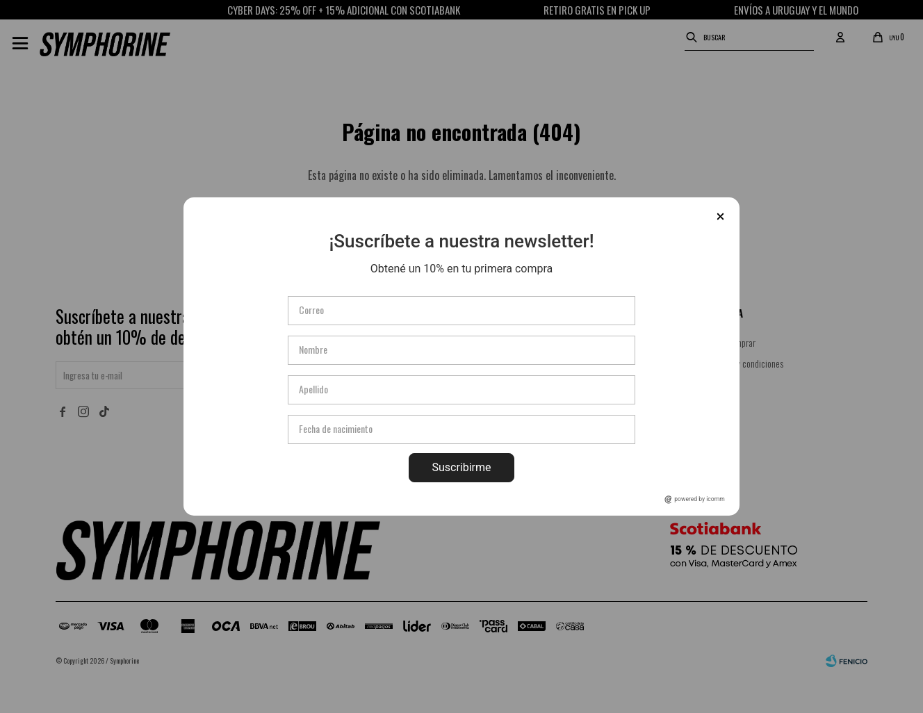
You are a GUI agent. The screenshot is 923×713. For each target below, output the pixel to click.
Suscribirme (461, 467)
